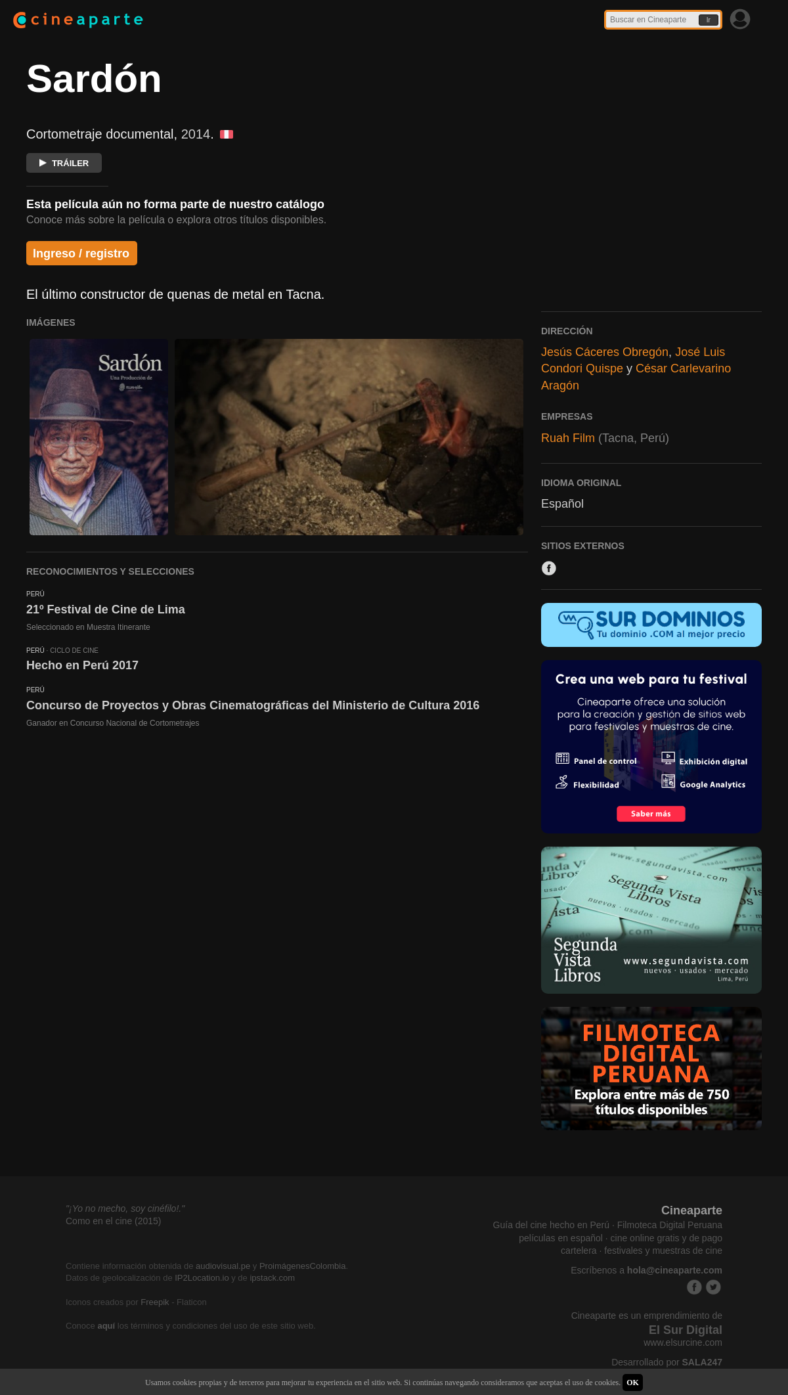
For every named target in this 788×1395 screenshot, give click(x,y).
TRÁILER (64, 163)
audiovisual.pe (223, 1266)
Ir (709, 20)
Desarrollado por (666, 1362)
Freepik (155, 1302)
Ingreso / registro (81, 253)
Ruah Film (568, 438)
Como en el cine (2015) (114, 1221)
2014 (196, 134)
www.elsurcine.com (683, 1342)
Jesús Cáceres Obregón (604, 352)
